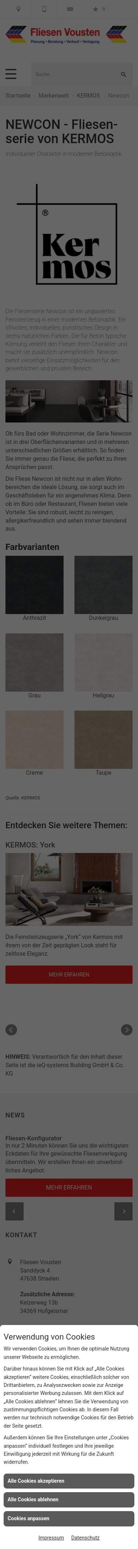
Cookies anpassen (28, 1518)
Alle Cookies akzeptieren (36, 1481)
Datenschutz (85, 1538)
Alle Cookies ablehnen (33, 1499)
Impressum (51, 1538)
